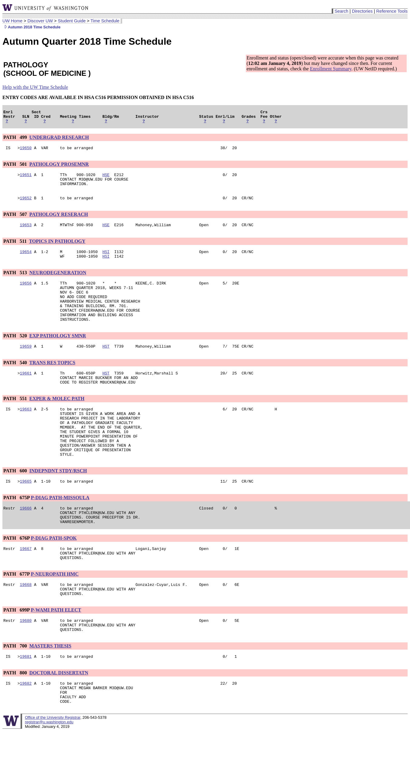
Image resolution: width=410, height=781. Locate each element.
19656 (26, 294)
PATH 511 (15, 249)
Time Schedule (104, 20)
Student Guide (72, 20)
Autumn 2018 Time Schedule (31, 27)
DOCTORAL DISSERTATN (58, 718)
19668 (26, 624)
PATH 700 (15, 690)
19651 (26, 179)
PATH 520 (15, 353)
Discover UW (40, 20)
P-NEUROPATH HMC (55, 612)
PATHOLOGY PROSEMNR (59, 167)
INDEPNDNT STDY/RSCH (58, 502)
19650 (26, 151)
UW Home (12, 20)
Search (341, 11)
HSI (105, 260)
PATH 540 (15, 381)
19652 (26, 205)
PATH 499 (15, 140)
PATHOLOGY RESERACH (58, 221)
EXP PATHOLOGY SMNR (57, 353)
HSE (105, 179)
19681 (26, 701)
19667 (26, 585)
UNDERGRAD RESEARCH (59, 140)
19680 (26, 663)
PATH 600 (15, 502)
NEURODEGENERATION (57, 282)
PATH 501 (15, 167)
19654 (26, 260)
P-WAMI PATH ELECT (56, 651)
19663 (26, 431)
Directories (362, 11)
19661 (26, 393)
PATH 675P (16, 530)
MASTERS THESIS (50, 690)
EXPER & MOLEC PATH (56, 420)
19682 (26, 729)
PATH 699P (16, 651)
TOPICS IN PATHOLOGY (57, 249)
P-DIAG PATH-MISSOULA (60, 530)
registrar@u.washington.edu (49, 772)
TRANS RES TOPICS (52, 381)
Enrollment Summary (330, 68)
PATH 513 (15, 282)
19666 (26, 541)
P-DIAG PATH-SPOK (54, 574)
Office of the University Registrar (52, 767)
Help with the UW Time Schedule (35, 87)
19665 (26, 513)
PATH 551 (15, 420)
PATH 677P (16, 612)
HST (105, 365)
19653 (26, 233)
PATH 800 (15, 718)
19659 (26, 365)
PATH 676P (16, 574)
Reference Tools (392, 11)
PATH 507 (15, 221)
